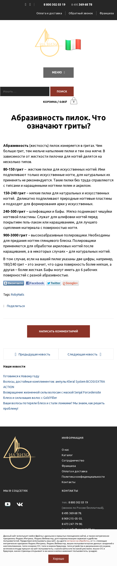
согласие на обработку (78, 541)
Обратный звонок (81, 13)
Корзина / (55, 101)
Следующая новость (83, 354)
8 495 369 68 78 (71, 513)
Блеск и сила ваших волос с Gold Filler (30, 398)
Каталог (67, 455)
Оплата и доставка (49, 13)
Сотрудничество (73, 460)
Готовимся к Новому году (21, 376)
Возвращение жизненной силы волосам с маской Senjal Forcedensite (52, 392)
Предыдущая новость (34, 354)
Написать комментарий (58, 331)
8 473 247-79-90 (72, 523)
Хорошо (58, 558)
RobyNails (17, 294)
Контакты (68, 482)
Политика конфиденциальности (83, 476)
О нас (65, 449)
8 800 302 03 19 (78, 502)
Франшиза (107, 13)
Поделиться (14, 306)
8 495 (81, 4)
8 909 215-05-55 (72, 518)
